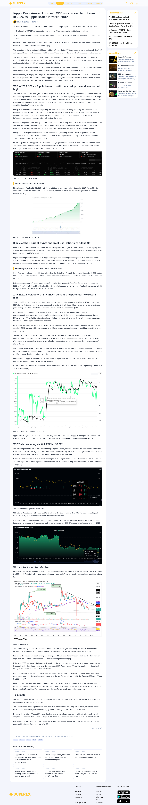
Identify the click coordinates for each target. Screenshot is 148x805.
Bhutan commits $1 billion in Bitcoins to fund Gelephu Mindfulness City (56, 773)
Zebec (28, 740)
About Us (78, 791)
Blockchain (99, 803)
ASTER (40, 740)
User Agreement (80, 803)
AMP (34, 740)
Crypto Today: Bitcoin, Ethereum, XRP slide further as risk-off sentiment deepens (57, 757)
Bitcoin (98, 794)
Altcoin (98, 800)
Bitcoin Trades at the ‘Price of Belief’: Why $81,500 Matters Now (86, 773)
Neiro (15, 740)
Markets (20, 22)
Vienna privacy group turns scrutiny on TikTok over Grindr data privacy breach (26, 773)
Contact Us (78, 794)
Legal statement (80, 800)
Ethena (22, 740)
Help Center (79, 797)
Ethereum (99, 797)
